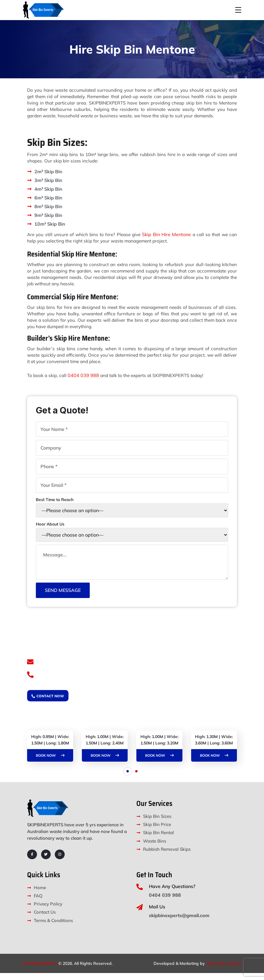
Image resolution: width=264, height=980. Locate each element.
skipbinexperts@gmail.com (76, 667)
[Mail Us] (139, 914)
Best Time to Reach (132, 511)
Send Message (63, 596)
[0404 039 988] (31, 681)
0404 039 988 (85, 381)
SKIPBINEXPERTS (40, 970)
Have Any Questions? (172, 893)
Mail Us (157, 914)
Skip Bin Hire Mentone (167, 241)
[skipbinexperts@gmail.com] (31, 668)
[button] (127, 778)
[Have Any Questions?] (139, 894)
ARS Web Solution (223, 970)
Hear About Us (132, 535)
